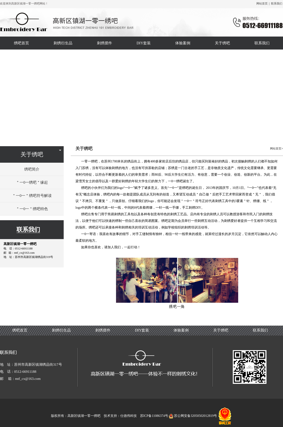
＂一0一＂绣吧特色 (32, 209)
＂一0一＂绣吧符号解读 (32, 196)
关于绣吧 (32, 154)
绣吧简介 (31, 169)
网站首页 (262, 3)
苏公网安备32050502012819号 (193, 416)
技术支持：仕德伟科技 (120, 416)
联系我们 (276, 3)
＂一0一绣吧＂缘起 (32, 182)
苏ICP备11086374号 (154, 416)
